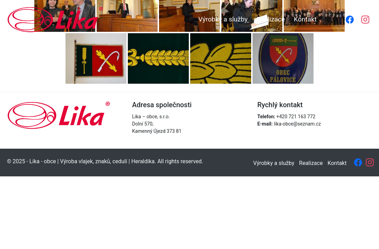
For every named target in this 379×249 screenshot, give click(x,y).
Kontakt (305, 19)
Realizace (270, 19)
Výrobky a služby (222, 19)
